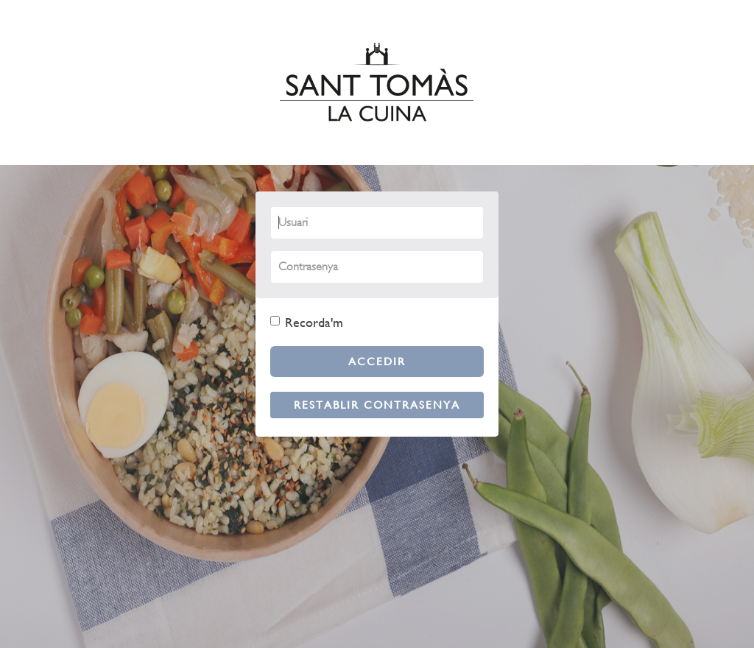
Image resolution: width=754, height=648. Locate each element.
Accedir (377, 361)
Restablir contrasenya (377, 404)
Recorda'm (306, 322)
